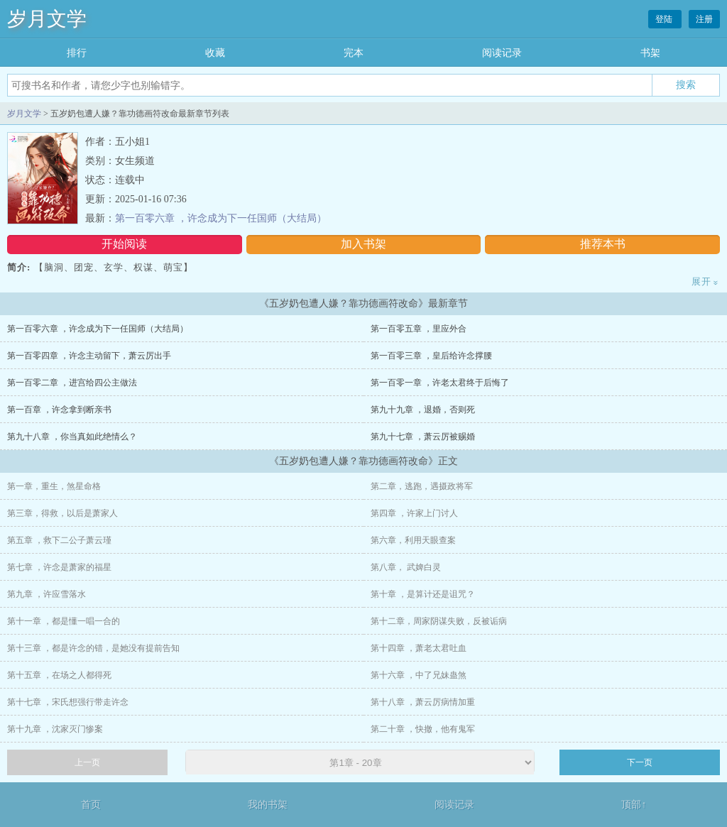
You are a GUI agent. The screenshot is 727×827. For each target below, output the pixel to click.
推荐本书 (602, 244)
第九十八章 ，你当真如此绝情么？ (72, 437)
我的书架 (268, 804)
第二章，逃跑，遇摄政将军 (422, 486)
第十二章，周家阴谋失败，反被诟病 (439, 621)
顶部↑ (633, 804)
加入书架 (363, 244)
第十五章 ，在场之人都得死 (59, 675)
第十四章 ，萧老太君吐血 (418, 648)
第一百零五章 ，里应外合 (418, 329)
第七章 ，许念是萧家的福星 (59, 567)
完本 (354, 53)
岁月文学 (47, 19)
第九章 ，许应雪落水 (46, 594)
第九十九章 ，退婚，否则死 (423, 410)
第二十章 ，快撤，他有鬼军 (423, 729)
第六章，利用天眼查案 (413, 540)
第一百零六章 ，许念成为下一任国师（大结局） (221, 218)
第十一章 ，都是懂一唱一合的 (63, 621)
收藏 (215, 53)
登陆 (664, 19)
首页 (91, 804)
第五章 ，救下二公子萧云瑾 (59, 540)
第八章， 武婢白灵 (406, 567)
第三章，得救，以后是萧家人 (62, 513)
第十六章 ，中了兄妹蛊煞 (418, 675)
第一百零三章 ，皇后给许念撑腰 (431, 356)
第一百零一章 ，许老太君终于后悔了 (440, 383)
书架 (650, 53)
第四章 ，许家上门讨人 (414, 513)
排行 (77, 53)
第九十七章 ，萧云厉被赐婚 (423, 437)
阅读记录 (502, 53)
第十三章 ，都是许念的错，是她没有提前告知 (93, 648)
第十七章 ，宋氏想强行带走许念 (68, 702)
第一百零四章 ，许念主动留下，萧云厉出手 (89, 356)
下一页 (639, 762)
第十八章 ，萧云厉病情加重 (423, 702)
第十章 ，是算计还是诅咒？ (423, 594)
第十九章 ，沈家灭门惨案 (55, 729)
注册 (704, 19)
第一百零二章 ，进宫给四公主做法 (72, 383)
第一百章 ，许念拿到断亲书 (59, 410)
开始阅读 (124, 244)
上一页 (87, 762)
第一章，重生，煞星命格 (54, 486)
